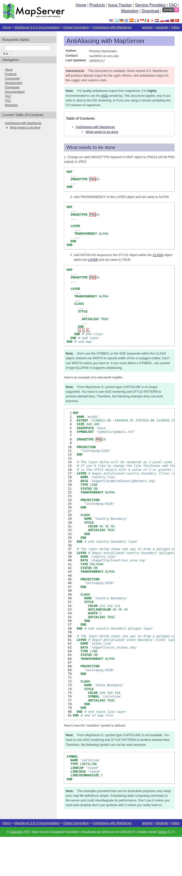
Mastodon (129, 11)
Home (81, 5)
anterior (147, 27)
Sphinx (162, 832)
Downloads (12, 87)
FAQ (173, 5)
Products (97, 5)
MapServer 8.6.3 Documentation (37, 27)
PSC (8, 100)
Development (13, 83)
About (9, 69)
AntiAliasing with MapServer (112, 27)
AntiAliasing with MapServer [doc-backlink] (105, 40)
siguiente (162, 27)
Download (151, 11)
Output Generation (76, 27)
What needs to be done (102, 132)
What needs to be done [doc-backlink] (90, 147)
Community (12, 78)
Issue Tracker (120, 5)
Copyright (16, 832)
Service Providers (150, 5)
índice (175, 27)
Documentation (15, 92)
